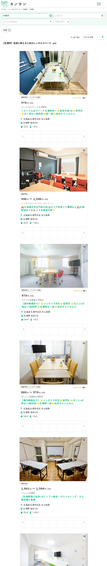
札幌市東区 (35, 494)
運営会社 (57, 542)
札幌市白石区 (48, 494)
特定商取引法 (44, 542)
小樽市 (21, 499)
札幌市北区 (23, 494)
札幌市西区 (87, 494)
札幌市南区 (75, 494)
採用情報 (68, 542)
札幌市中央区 (10, 494)
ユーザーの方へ (39, 516)
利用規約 (31, 542)
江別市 (37, 499)
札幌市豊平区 (62, 494)
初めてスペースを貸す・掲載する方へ (20, 529)
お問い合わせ (89, 542)
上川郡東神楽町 (57, 499)
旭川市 (29, 499)
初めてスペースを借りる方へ (17, 516)
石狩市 (45, 499)
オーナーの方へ (47, 529)
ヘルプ (78, 542)
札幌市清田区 (10, 499)
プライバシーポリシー (14, 542)
